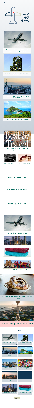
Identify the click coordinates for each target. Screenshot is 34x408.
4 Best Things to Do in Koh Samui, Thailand (17, 119)
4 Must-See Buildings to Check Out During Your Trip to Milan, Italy (17, 74)
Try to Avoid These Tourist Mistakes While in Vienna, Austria (17, 97)
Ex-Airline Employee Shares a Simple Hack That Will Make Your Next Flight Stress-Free (17, 50)
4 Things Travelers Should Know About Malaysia (17, 246)
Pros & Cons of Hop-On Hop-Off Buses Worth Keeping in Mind (17, 269)
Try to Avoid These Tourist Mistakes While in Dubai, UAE (9, 380)
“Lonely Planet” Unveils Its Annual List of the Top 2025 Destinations (17, 149)
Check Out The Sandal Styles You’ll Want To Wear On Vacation (24, 164)
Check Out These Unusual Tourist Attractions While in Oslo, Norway (17, 204)
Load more (17, 398)
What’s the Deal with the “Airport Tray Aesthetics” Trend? (9, 164)
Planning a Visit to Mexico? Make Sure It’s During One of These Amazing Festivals (24, 367)
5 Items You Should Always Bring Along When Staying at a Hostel (17, 257)
